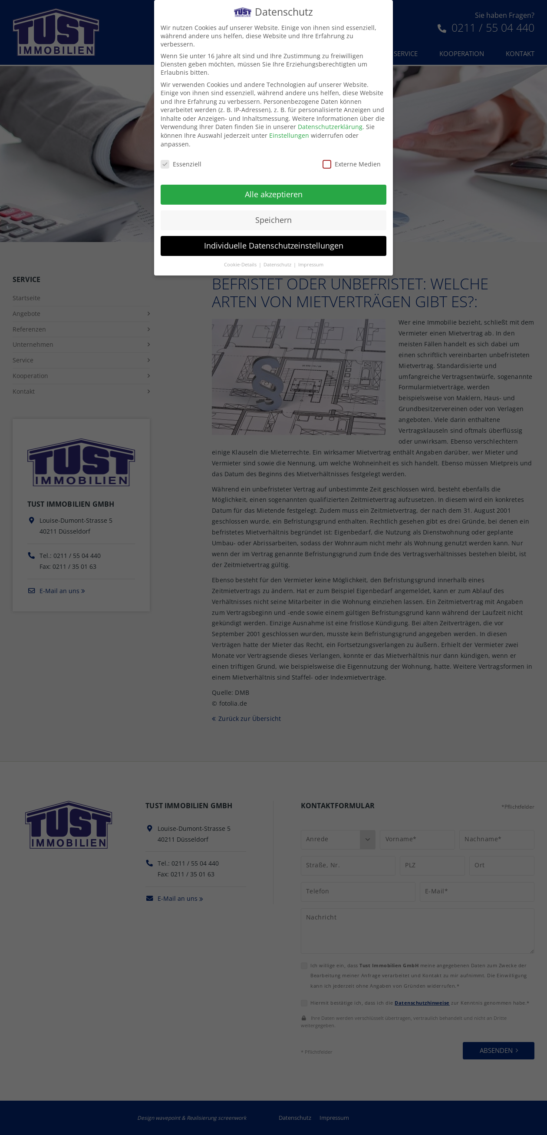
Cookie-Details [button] (241, 259)
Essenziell (181, 158)
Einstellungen (289, 130)
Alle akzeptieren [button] (274, 188)
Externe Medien (352, 158)
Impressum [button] (310, 259)
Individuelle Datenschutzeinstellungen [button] (273, 240)
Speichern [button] (273, 214)
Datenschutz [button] (278, 259)
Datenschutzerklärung (330, 121)
